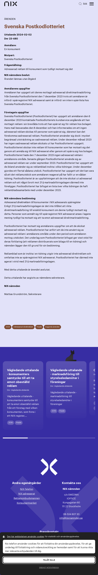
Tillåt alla (49, 560)
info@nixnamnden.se (71, 518)
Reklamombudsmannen (27, 498)
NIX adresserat (26, 494)
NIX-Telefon (26, 489)
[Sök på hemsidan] (83, 4)
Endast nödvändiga (49, 567)
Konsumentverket (27, 503)
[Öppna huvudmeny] (91, 3)
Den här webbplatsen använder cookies (25, 537)
